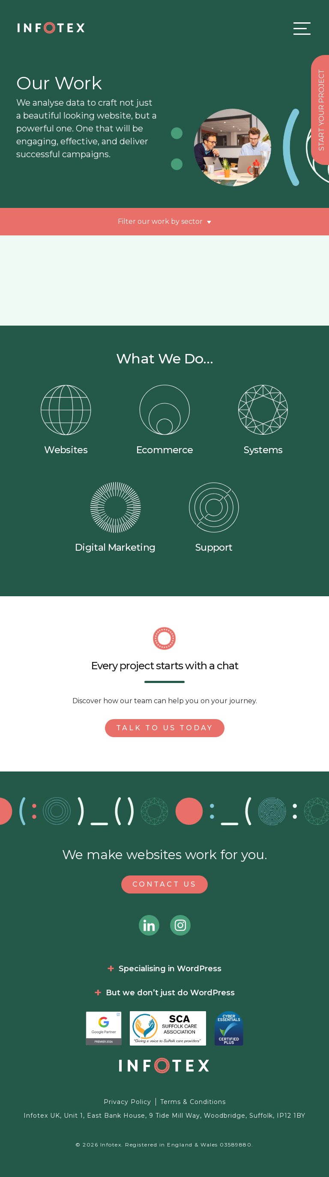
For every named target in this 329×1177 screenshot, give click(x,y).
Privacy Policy (127, 1102)
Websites (66, 420)
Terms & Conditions (193, 1102)
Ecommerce (164, 420)
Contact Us (164, 884)
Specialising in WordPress (170, 968)
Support (213, 517)
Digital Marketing (115, 517)
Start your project (321, 110)
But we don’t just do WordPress (170, 992)
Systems (263, 420)
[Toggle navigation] (299, 28)
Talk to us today (164, 728)
